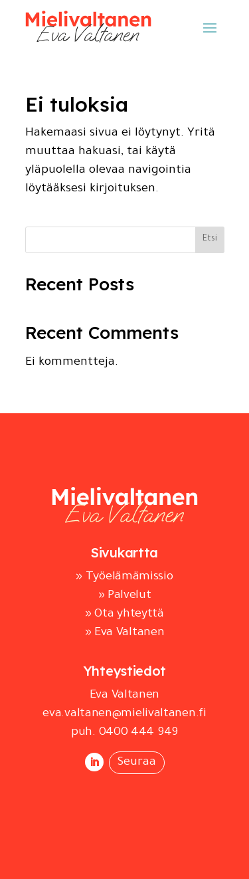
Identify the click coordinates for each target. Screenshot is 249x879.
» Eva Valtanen (125, 633)
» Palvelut (124, 596)
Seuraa (137, 762)
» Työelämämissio (124, 577)
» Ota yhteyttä (124, 614)
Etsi (210, 239)
